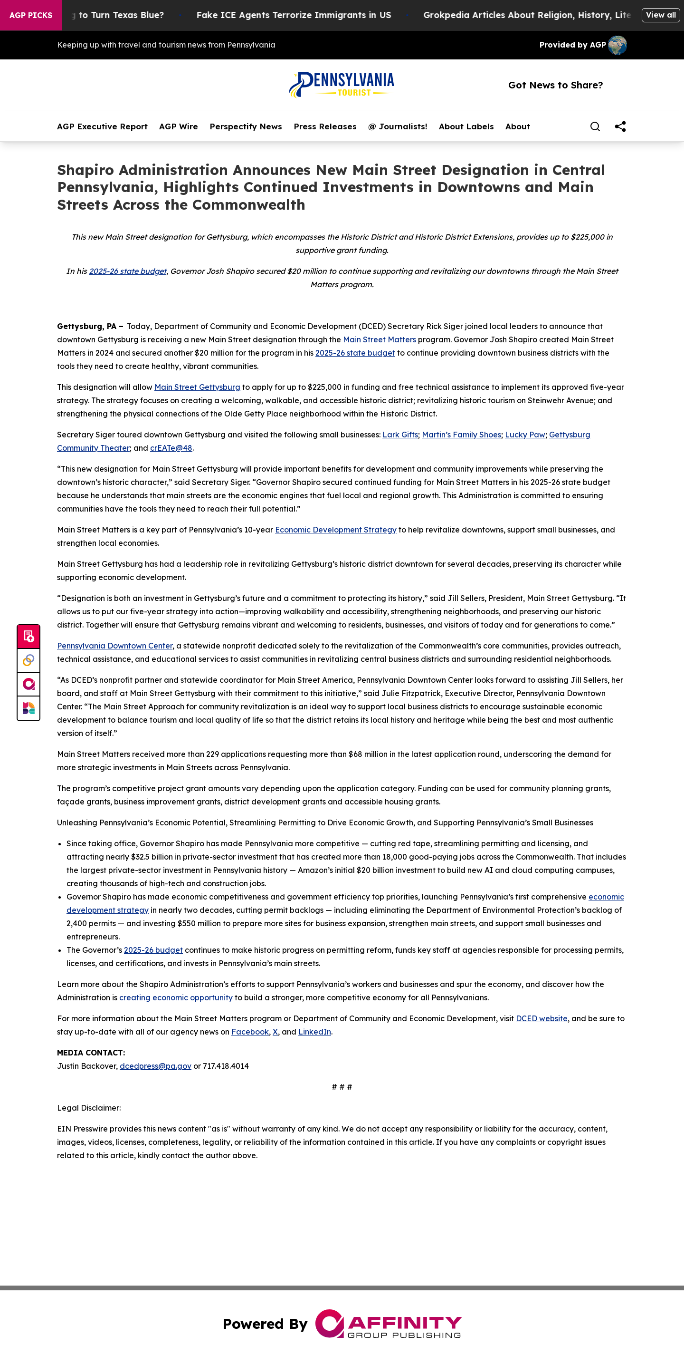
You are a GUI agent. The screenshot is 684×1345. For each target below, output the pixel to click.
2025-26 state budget (127, 271)
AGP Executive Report (102, 126)
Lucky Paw (525, 434)
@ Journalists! (398, 126)
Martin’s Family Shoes (461, 434)
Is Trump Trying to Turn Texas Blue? (98, 15)
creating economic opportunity (176, 997)
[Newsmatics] (28, 708)
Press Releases (325, 126)
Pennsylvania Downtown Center (114, 645)
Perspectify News (245, 126)
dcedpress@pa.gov (155, 1066)
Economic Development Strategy (336, 529)
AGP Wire (178, 126)
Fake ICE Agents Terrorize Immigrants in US (306, 15)
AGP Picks (31, 15)
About (517, 126)
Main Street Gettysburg (197, 387)
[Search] (595, 126)
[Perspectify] (28, 661)
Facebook (250, 1031)
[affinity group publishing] (28, 685)
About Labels (466, 126)
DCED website (542, 1018)
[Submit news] (28, 637)
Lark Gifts (400, 434)
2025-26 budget (153, 950)
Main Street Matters (379, 339)
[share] (620, 126)
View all (661, 14)
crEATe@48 (171, 448)
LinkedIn (314, 1031)
